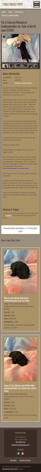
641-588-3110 (20, 442)
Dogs (10, 12)
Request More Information (14, 228)
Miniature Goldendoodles (10, 15)
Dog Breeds (19, 12)
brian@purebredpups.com (20, 445)
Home (4, 12)
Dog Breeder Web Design (9, 469)
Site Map (13, 460)
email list (8, 215)
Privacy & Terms (25, 460)
